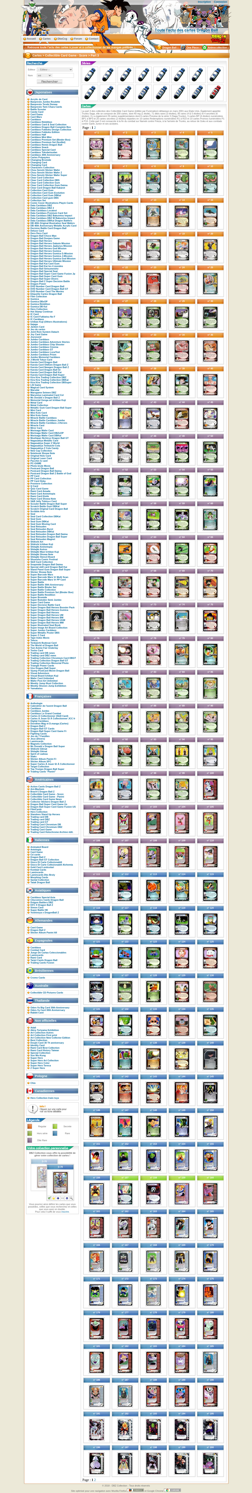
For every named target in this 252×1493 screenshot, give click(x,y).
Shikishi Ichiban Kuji (42, 544)
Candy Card (37, 112)
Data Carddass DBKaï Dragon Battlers (51, 220)
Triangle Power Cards (42, 665)
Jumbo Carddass (40, 339)
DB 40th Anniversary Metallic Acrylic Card (54, 225)
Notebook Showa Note (43, 453)
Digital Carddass (40, 721)
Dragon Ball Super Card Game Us (49, 804)
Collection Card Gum (42, 190)
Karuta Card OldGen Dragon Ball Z (49, 364)
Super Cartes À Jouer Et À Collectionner (53, 764)
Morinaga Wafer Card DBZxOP (47, 433)
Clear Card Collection (42, 177)
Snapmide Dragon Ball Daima (47, 564)
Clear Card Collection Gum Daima (49, 185)
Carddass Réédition (41, 122)
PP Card (35, 476)
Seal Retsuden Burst (42, 529)
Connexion (220, 1)
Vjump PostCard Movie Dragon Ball (50, 670)
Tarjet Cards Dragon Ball (44, 960)
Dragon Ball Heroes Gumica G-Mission (52, 253)
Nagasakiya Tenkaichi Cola (45, 445)
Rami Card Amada (40, 491)
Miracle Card (37, 425)
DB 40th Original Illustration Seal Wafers (53, 223)
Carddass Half (38, 134)
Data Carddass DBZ (41, 205)
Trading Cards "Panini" (43, 771)
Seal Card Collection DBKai (46, 516)
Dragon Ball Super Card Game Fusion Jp (53, 273)
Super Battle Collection (43, 589)
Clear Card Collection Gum (45, 182)
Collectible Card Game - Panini (47, 796)
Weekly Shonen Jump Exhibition (48, 686)
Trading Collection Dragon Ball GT (49, 660)
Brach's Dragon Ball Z (43, 791)
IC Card (35, 314)
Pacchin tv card (39, 461)
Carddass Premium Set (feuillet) (48, 142)
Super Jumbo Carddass (43, 630)
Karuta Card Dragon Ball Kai (46, 372)
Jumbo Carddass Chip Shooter (47, 344)
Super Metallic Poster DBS (45, 632)
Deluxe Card (37, 230)
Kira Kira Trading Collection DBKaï (50, 380)
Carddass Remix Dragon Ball (46, 144)
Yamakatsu (37, 688)
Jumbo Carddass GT (42, 349)
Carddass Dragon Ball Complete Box (51, 127)
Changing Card (39, 162)
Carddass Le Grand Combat (46, 713)
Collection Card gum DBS (45, 198)
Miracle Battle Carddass (44, 418)
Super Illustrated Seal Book (46, 625)
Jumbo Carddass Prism (43, 354)
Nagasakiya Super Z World (45, 443)
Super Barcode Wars (42, 574)
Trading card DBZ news (43, 655)
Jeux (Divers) (38, 738)
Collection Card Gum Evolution (48, 193)
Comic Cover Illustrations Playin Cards (52, 203)
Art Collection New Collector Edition (50, 1037)
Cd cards (35, 854)
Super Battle (37, 582)
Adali (33, 1027)
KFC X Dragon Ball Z (42, 905)
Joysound (36, 337)
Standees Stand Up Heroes (45, 814)
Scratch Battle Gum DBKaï (45, 506)
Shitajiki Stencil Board (43, 557)
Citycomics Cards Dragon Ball (47, 900)
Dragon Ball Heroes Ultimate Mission (51, 261)
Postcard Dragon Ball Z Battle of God (51, 473)
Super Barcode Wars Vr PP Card (48, 579)
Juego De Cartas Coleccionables (49, 952)
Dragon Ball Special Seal (44, 271)
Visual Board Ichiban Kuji (44, 675)
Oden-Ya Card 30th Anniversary (48, 1010)
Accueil (31, 38)
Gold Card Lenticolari (42, 867)
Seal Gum (36, 519)
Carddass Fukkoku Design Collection (51, 129)
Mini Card (36, 410)
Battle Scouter (38, 109)
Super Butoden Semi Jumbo (46, 600)
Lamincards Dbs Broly (43, 875)
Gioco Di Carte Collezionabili (46, 862)
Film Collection (39, 296)
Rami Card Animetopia (43, 493)
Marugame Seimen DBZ (43, 392)
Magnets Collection (41, 743)
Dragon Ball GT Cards (43, 728)
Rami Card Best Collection (45, 1048)
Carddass (36, 119)
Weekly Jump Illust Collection (47, 683)
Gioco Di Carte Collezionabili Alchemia (52, 864)
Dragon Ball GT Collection (45, 859)
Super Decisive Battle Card (45, 605)
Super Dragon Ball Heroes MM (47, 622)
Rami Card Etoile (40, 496)
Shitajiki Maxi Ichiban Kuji (45, 552)
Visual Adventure (40, 673)
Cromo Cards (38, 977)
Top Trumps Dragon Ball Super (47, 769)
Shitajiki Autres (39, 549)
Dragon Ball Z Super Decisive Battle (50, 281)
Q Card (34, 486)
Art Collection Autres (42, 1032)
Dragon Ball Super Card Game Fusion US (53, 806)
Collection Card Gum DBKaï (46, 195)
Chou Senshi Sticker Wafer (45, 170)
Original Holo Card (41, 455)
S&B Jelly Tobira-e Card (44, 501)
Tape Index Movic (40, 638)
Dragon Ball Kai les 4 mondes (47, 266)
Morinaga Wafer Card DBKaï (46, 435)
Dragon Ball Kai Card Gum (45, 263)
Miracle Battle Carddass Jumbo (48, 420)
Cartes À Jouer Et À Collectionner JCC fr (53, 718)
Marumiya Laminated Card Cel (47, 395)
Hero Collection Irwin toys (45, 1098)
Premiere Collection (41, 483)
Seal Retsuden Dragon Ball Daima (49, 534)
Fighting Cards (39, 733)
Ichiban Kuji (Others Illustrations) (49, 321)
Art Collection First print (44, 1035)
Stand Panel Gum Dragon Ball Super (51, 569)
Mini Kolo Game (39, 415)
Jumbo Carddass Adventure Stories (50, 342)
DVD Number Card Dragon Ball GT (49, 289)
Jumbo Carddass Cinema (44, 347)
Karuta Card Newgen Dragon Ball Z (50, 367)
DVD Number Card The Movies (47, 291)
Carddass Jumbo (40, 711)
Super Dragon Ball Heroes (45, 612)
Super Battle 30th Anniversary (47, 584)
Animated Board (39, 847)
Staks (34, 756)
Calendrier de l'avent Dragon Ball (49, 706)
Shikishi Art (37, 541)
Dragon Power (38, 284)
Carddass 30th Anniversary (45, 155)
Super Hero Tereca (41, 1065)
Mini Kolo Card (39, 412)
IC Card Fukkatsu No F (43, 316)
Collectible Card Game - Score (47, 794)
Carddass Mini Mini (41, 137)
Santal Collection (40, 880)
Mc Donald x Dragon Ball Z (45, 397)
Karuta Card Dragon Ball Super (48, 375)
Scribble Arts (38, 511)
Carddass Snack (40, 147)
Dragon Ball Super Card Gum (47, 276)
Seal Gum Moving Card (43, 524)
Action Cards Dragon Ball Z (46, 786)
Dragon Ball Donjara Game (45, 238)
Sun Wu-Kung (38, 1055)
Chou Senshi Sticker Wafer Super (49, 175)
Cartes (47, 38)
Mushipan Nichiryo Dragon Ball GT (50, 438)
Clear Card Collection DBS (45, 180)
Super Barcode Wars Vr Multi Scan (49, 577)
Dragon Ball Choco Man (44, 236)
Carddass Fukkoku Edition (45, 132)
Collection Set (38, 200)
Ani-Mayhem (37, 789)
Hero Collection (39, 309)
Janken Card (37, 327)
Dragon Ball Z (38, 726)
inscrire (65, 1211)
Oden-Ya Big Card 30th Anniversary (50, 1007)
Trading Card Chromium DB (46, 824)
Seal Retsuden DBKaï (42, 531)
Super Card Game (40, 602)
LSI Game (36, 385)
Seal (33, 514)
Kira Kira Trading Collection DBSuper (51, 382)
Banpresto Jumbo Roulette (45, 102)
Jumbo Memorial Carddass (45, 357)
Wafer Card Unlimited (42, 678)
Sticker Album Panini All (44, 932)
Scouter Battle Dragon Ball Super (49, 504)
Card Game (37, 114)
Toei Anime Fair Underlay (44, 648)
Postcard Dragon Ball (42, 468)
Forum (78, 38)
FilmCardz (36, 809)
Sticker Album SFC (41, 761)
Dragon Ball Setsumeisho (45, 268)
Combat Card (38, 950)
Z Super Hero (38, 1068)
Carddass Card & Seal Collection (49, 124)
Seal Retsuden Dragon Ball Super (49, 536)
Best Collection (39, 1040)
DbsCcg (62, 38)
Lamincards (37, 741)
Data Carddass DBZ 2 (42, 208)
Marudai (35, 390)
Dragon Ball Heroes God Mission (49, 248)
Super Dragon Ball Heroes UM (47, 615)
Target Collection (40, 766)
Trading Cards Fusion (42, 962)
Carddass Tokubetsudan (44, 152)
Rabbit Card (37, 1012)
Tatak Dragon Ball (40, 882)
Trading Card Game (41, 829)
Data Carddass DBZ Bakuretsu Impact (51, 215)
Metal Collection (39, 405)
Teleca (34, 640)
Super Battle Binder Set (43, 587)
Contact (93, 38)
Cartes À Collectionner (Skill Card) (49, 716)
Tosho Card (37, 650)
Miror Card (36, 428)
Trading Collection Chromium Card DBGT (53, 658)
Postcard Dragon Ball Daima (46, 471)
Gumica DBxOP (39, 301)
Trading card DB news (43, 653)
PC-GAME (36, 463)
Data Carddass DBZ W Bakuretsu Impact (53, 218)
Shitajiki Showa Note (42, 554)
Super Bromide (39, 597)
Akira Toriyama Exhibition (45, 1030)
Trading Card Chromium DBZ (47, 827)
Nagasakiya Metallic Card (44, 440)
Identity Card (38, 1045)
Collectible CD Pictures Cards (47, 992)
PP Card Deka (38, 481)
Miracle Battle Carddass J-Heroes (49, 423)
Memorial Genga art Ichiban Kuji (48, 400)
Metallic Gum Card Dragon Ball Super (51, 407)
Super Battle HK (39, 910)
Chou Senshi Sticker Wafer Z (46, 172)
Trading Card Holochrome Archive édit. (52, 832)
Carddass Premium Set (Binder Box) (51, 139)
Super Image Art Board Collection (49, 627)
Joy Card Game (39, 334)
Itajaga (34, 324)
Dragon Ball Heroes (41, 241)
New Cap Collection (41, 450)
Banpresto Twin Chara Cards (46, 107)
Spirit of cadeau (39, 754)
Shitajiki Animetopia (42, 546)
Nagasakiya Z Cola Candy (45, 448)
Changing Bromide (41, 160)
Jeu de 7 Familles (40, 736)
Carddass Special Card (43, 150)
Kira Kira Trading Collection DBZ (49, 377)
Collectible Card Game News (46, 799)
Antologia (36, 849)
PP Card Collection (41, 478)
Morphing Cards (39, 877)
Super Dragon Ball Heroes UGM (48, 620)
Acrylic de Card (39, 99)
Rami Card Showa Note (43, 498)
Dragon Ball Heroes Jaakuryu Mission (51, 246)
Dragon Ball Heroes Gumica (46, 251)
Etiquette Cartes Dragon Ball (46, 294)
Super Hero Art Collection (45, 1060)
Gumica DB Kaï (39, 306)
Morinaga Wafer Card (42, 430)
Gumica (35, 299)
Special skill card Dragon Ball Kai (49, 567)
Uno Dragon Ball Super (43, 668)
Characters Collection (43, 167)
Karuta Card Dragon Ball (44, 362)
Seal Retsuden (39, 526)
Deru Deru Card (39, 233)
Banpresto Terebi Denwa (44, 104)
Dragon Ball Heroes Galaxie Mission (50, 243)
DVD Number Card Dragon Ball (47, 286)
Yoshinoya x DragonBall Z (45, 912)
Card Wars (36, 117)
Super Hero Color (40, 1063)
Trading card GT (39, 822)
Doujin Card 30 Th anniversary (47, 1042)
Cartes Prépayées (40, 157)
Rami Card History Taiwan (45, 1050)
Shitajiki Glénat (39, 751)
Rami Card (36, 957)
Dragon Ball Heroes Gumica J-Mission (51, 256)
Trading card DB (39, 817)
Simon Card (37, 907)
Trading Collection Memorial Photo (50, 663)
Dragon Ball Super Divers (45, 278)
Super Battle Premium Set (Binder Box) (52, 592)
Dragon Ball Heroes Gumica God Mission (53, 258)
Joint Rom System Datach (45, 332)
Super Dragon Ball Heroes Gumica (49, 610)
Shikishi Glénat (39, 749)
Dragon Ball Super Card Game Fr (49, 731)
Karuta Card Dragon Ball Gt (46, 370)
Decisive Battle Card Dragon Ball (49, 228)
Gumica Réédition (40, 304)
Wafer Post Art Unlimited (44, 680)
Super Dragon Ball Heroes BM (47, 617)
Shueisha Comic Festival (44, 559)
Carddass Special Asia (43, 897)
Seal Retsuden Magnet (43, 539)
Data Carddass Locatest (44, 210)
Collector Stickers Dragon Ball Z (48, 801)
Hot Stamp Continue (42, 311)
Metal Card (36, 402)
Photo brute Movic (41, 466)
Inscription (204, 1)
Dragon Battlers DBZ (42, 902)
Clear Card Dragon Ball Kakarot (48, 187)
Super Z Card (38, 635)
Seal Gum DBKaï (40, 521)
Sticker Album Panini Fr (44, 759)
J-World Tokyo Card (41, 359)
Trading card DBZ (40, 819)
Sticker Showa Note (41, 572)
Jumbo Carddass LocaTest (45, 352)
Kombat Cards (38, 869)
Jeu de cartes (38, 329)
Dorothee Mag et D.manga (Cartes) (49, 723)
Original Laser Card (41, 458)
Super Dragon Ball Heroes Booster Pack (53, 607)
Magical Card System (42, 387)
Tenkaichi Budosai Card (44, 643)
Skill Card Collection (42, 562)
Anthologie (37, 703)
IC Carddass (37, 319)
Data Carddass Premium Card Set (49, 213)
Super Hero (37, 1058)
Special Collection (41, 1053)
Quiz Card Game (40, 488)
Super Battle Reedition (43, 595)
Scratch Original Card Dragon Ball (49, 509)
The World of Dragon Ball (44, 645)
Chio (33, 1083)
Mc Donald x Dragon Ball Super (48, 746)
